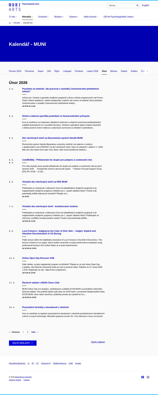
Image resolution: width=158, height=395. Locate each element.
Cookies (27, 380)
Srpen (40, 71)
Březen (113, 71)
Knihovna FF (46, 363)
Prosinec (79, 71)
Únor (104, 71)
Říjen (57, 71)
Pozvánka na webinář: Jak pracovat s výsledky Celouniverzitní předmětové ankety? (60, 90)
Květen (134, 71)
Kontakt (78, 363)
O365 (71, 363)
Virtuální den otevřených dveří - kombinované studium (50, 206)
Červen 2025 (15, 71)
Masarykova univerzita (23, 377)
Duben (124, 71)
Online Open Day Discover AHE (38, 258)
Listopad (67, 71)
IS (28, 363)
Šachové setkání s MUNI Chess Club (40, 282)
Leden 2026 (92, 71)
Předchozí (14, 332)
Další (34, 332)
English (145, 5)
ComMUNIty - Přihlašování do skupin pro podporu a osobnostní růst (57, 160)
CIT (37, 363)
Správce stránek (15, 380)
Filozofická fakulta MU (17, 363)
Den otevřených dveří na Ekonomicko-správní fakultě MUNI (52, 138)
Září (49, 71)
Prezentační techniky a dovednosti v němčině (45, 307)
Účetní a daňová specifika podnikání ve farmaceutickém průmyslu (56, 116)
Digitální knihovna (59, 363)
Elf (33, 363)
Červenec (29, 71)
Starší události (98, 342)
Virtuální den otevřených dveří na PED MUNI (44, 182)
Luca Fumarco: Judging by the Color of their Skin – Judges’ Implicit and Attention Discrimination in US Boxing (59, 232)
